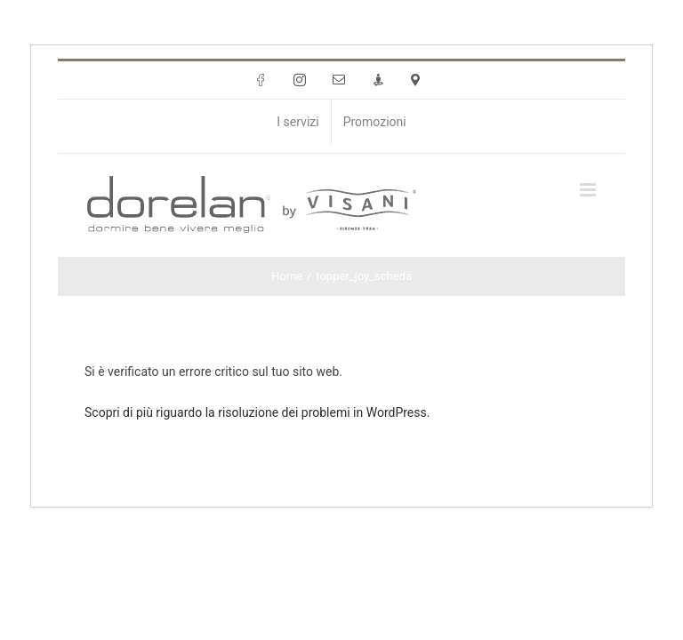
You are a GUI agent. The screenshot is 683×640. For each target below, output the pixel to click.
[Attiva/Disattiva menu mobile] (589, 189)
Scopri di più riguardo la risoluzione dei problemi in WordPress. (257, 412)
